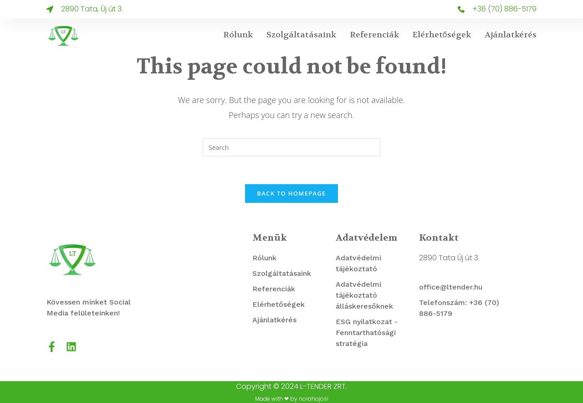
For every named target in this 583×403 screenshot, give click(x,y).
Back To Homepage (291, 193)
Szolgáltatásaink (301, 35)
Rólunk (238, 35)
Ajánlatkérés (511, 35)
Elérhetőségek (442, 35)
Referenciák (374, 35)
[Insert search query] (291, 147)
